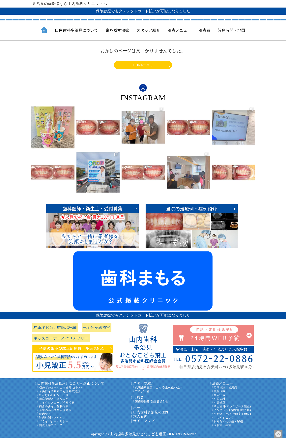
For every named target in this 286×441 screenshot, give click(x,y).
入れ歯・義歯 (222, 427)
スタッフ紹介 (144, 386)
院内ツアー (46, 416)
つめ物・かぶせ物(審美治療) (232, 416)
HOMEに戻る (143, 66)
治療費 (138, 400)
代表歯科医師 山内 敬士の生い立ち (159, 390)
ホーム (138, 410)
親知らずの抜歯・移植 (228, 424)
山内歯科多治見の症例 (151, 415)
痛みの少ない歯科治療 (54, 409)
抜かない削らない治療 (54, 397)
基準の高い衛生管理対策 (55, 412)
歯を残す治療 (117, 30)
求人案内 (140, 419)
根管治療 (219, 397)
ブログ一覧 (142, 394)
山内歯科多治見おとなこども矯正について (70, 386)
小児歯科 (219, 401)
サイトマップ (144, 424)
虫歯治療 (219, 394)
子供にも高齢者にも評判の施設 (59, 394)
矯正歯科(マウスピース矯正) (232, 409)
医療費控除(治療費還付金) (152, 404)
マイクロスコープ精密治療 (56, 405)
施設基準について (51, 427)
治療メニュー (222, 386)
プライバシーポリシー (54, 424)
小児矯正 (219, 405)
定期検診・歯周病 (225, 390)
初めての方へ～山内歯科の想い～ (61, 390)
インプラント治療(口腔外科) (232, 412)
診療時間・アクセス (52, 420)
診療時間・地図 (231, 30)
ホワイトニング (224, 420)
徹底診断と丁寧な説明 (54, 401)
